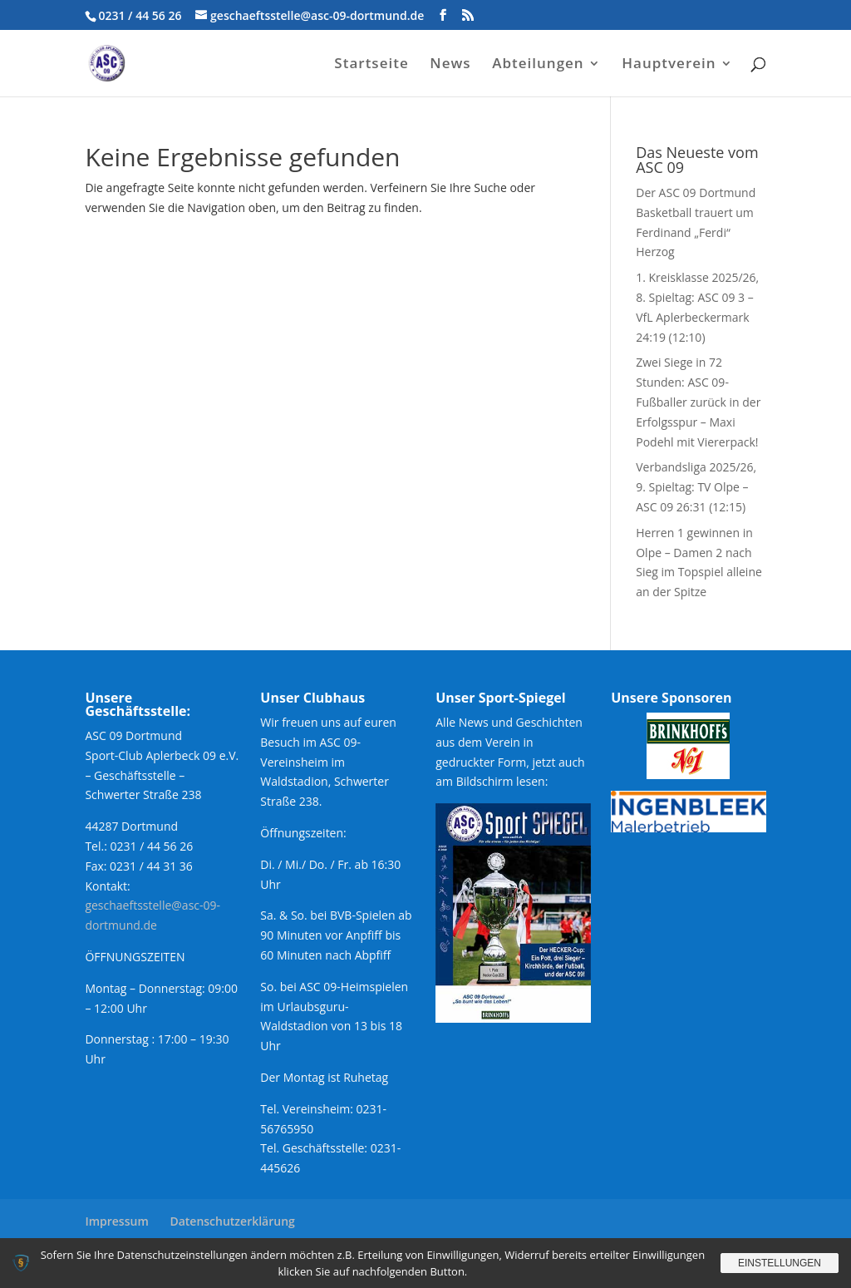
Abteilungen (537, 64)
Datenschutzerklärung (232, 1221)
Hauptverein (669, 64)
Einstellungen (779, 1263)
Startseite (371, 64)
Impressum (116, 1221)
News (450, 64)
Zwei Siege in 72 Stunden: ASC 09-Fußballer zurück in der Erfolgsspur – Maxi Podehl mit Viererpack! (698, 401)
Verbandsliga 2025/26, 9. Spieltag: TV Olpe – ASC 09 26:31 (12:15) (696, 487)
